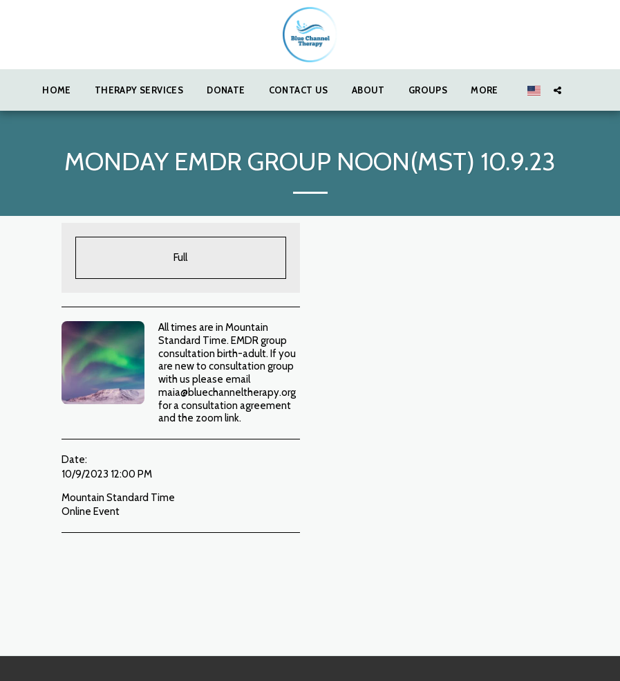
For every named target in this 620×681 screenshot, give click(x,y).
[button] (557, 90)
